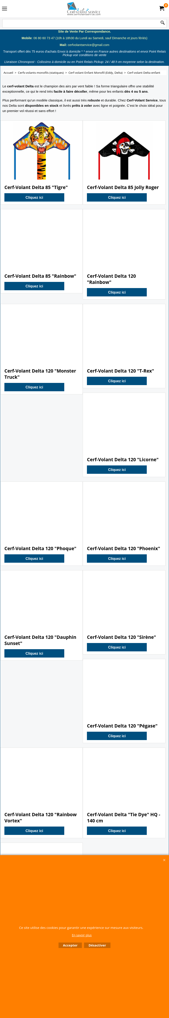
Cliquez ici (34, 197)
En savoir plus (82, 935)
